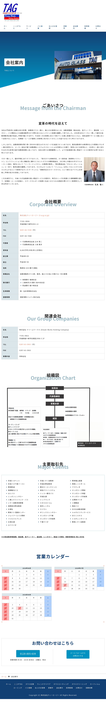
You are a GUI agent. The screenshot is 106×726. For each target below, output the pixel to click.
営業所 (65, 27)
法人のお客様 (53, 27)
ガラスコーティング (61, 711)
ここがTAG (17, 27)
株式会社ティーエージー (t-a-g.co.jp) (34, 215)
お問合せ (79, 714)
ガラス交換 (30, 711)
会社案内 (75, 27)
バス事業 (40, 27)
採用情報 (86, 27)
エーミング (18, 714)
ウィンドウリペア (44, 711)
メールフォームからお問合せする (77, 681)
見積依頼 (89, 714)
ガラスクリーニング (79, 711)
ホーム (5, 27)
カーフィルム (95, 711)
